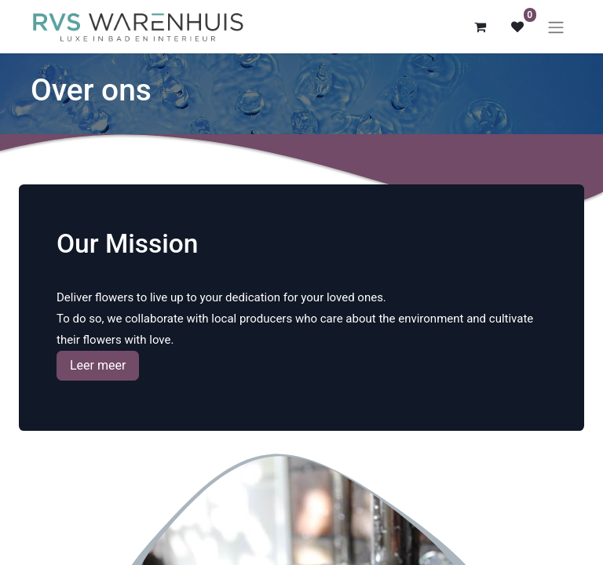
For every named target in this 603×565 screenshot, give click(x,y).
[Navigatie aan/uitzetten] (555, 27)
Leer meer (98, 365)
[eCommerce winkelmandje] (479, 26)
